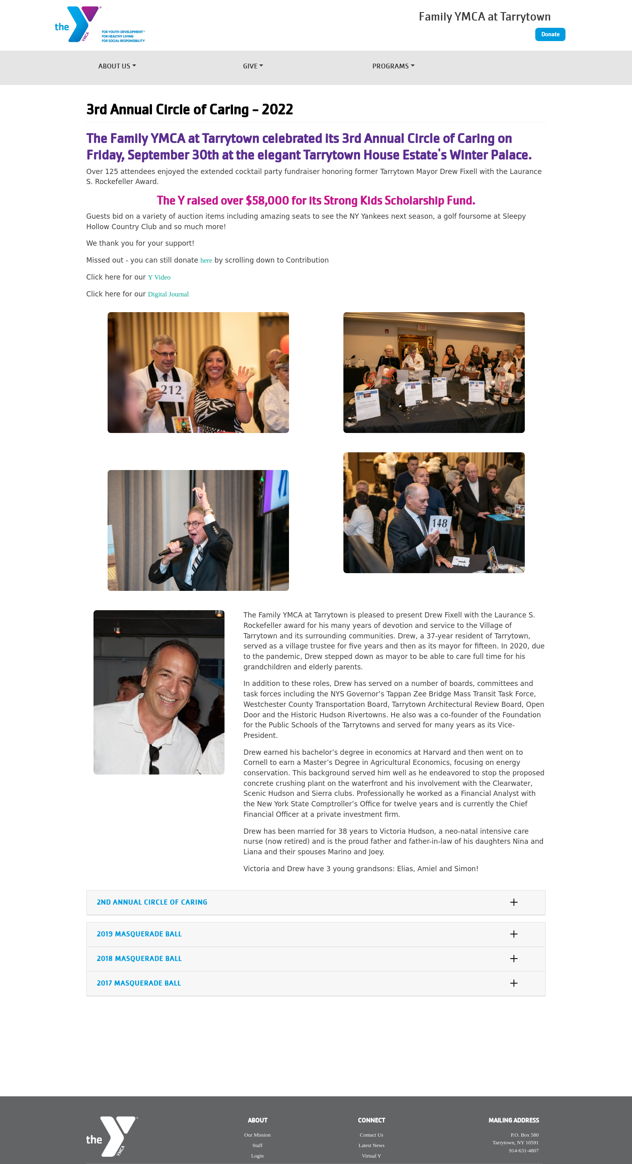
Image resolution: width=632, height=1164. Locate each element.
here (206, 260)
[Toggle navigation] (499, 64)
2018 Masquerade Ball (139, 958)
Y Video (159, 277)
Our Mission (257, 1135)
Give (250, 67)
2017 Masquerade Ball (139, 983)
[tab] (316, 903)
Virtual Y (371, 1156)
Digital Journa (167, 294)
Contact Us (371, 1135)
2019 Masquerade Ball (139, 934)
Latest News (372, 1145)
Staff (257, 1145)
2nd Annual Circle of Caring (152, 902)
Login (257, 1156)
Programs (390, 67)
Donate (550, 34)
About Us (114, 67)
